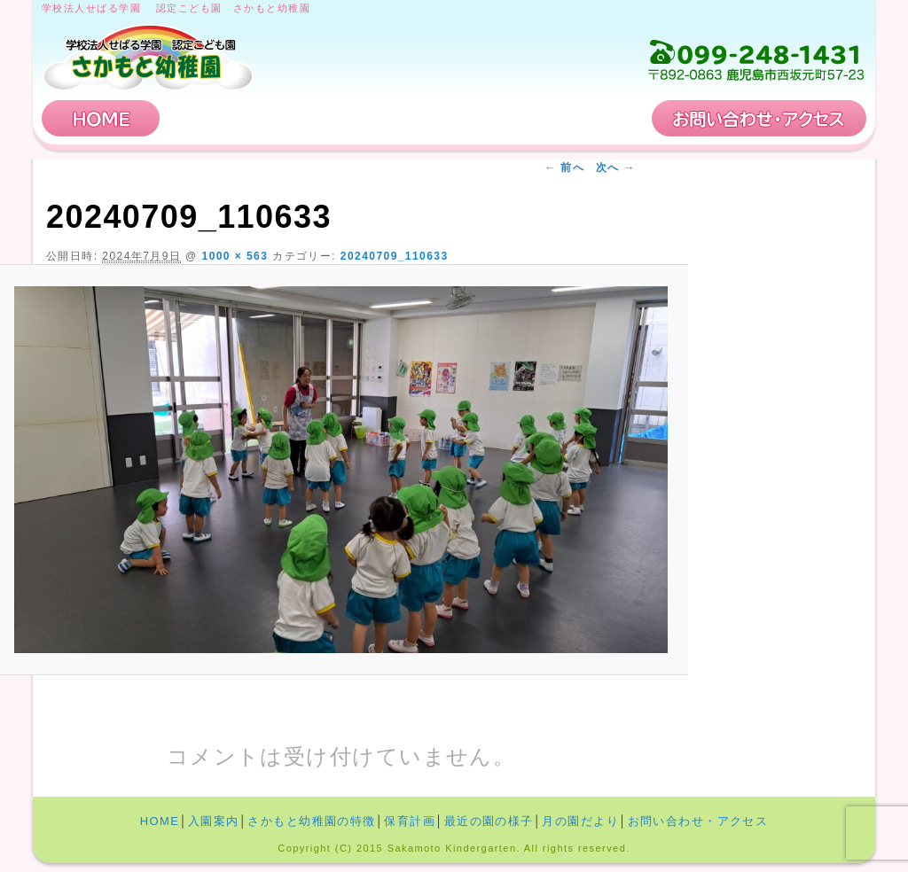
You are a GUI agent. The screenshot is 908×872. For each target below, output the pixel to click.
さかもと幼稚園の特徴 (407, 118)
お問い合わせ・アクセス (759, 118)
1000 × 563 (235, 256)
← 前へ (564, 167)
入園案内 (230, 118)
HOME (101, 118)
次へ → (616, 167)
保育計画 (582, 118)
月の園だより (580, 821)
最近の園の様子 (489, 821)
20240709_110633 (394, 256)
